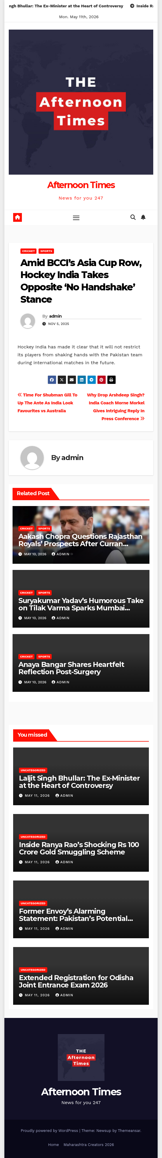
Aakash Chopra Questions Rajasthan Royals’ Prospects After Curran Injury (80, 543)
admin (55, 316)
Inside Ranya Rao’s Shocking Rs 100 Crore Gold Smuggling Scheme (79, 848)
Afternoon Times (81, 185)
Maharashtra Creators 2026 (89, 1144)
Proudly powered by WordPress (50, 1130)
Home (53, 1144)
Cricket (28, 251)
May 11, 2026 (38, 795)
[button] (133, 217)
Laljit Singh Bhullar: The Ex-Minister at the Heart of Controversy (79, 782)
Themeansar (129, 1130)
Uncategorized (33, 770)
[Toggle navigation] (76, 218)
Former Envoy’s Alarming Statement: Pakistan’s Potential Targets (73, 918)
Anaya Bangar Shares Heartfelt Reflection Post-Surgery (71, 668)
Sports (46, 251)
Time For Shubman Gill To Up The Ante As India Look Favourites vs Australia (47, 402)
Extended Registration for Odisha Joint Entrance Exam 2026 (76, 981)
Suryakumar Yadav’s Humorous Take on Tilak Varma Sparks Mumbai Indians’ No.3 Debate (81, 607)
